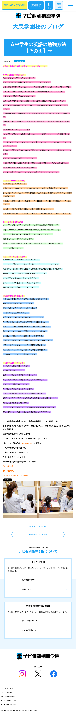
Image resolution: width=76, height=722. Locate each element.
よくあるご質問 (7, 688)
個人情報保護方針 (8, 697)
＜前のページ (32, 527)
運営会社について (11, 701)
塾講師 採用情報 (10, 705)
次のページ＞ (44, 527)
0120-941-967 (27, 443)
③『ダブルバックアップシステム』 (16, 476)
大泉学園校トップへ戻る (38, 534)
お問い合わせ (6, 693)
